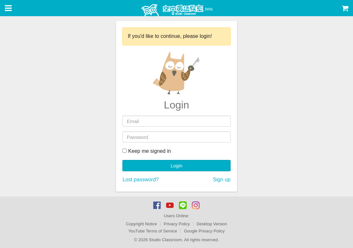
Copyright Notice (141, 224)
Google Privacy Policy (204, 231)
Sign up (221, 179)
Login (176, 165)
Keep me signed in (146, 151)
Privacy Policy (177, 224)
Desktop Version (212, 224)
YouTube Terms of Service (152, 231)
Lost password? (140, 179)
